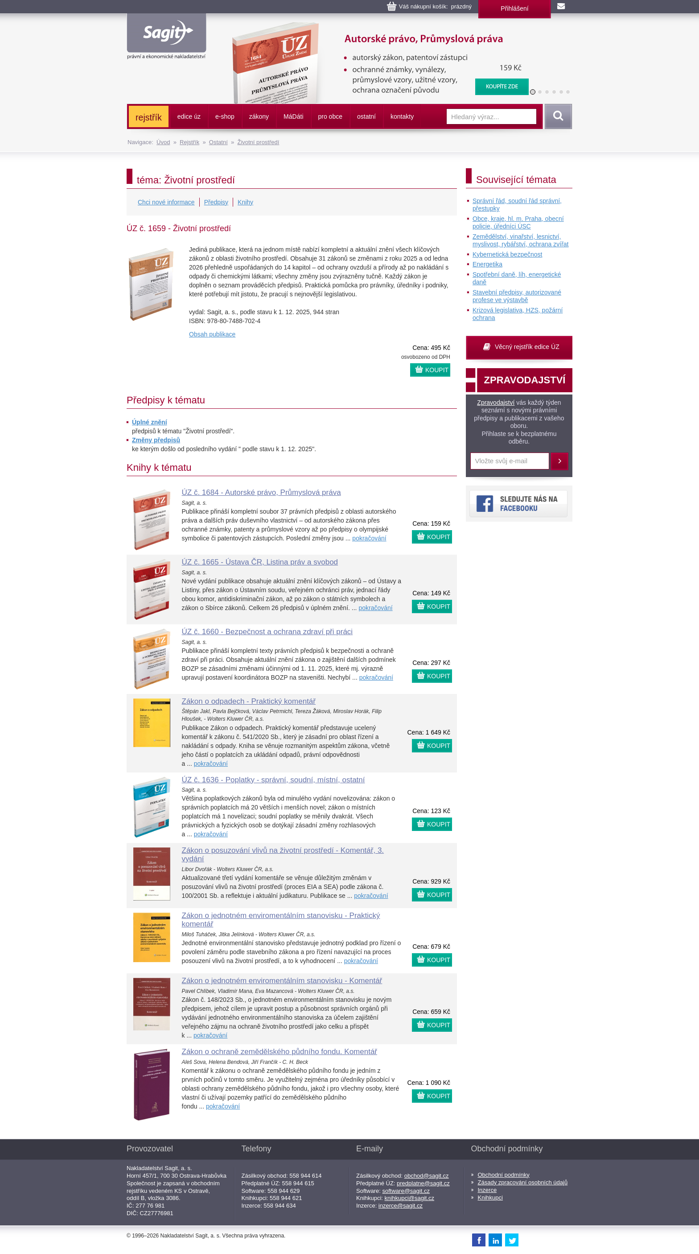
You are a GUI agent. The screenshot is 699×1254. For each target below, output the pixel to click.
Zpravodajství (495, 402)
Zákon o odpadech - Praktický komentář (249, 701)
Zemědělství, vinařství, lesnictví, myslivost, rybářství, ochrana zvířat (521, 240)
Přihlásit (559, 461)
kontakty (402, 116)
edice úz (189, 116)
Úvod (163, 142)
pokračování (369, 538)
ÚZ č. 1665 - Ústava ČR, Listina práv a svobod (260, 562)
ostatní (366, 116)
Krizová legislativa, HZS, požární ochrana (518, 314)
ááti (293, 116)
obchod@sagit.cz (426, 1175)
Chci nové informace (166, 202)
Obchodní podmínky (504, 1174)
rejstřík (149, 117)
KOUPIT (436, 370)
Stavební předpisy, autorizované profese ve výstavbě (517, 296)
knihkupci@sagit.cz (409, 1198)
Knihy (245, 202)
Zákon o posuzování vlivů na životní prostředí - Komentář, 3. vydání (283, 854)
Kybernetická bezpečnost (507, 254)
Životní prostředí (258, 142)
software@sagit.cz (406, 1191)
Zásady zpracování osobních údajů (523, 1182)
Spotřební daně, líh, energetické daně (517, 278)
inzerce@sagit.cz (400, 1205)
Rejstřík (189, 142)
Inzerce (487, 1190)
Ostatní (218, 142)
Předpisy (216, 202)
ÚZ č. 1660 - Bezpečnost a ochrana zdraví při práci (267, 631)
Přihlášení (514, 8)
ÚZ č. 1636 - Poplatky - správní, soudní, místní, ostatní (273, 780)
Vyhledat (557, 116)
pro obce (330, 116)
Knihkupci (490, 1197)
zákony (259, 116)
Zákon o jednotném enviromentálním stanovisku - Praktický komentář (281, 919)
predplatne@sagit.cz (423, 1183)
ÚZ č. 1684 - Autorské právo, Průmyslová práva (261, 492)
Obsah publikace (212, 334)
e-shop (224, 116)
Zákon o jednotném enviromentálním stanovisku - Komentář (282, 980)
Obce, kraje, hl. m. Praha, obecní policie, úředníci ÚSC (518, 222)
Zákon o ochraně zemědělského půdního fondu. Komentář (280, 1051)
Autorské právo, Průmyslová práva (375, 26)
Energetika (487, 264)
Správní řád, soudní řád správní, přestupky (517, 204)
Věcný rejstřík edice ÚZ (527, 346)
